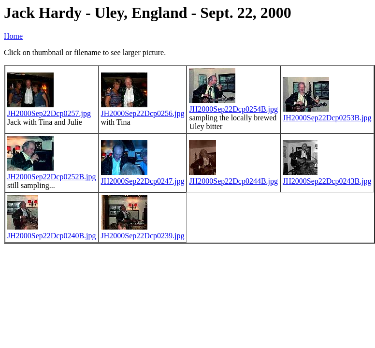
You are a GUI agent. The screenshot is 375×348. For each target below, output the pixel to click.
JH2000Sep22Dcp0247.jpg (143, 181)
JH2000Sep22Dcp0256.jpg (143, 113)
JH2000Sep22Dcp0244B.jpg (233, 181)
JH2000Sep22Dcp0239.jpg (143, 236)
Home (13, 36)
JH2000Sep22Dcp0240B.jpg (51, 236)
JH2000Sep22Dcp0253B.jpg (327, 118)
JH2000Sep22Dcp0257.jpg (49, 113)
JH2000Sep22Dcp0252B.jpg (51, 177)
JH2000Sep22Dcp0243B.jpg (327, 181)
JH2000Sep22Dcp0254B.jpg (233, 109)
